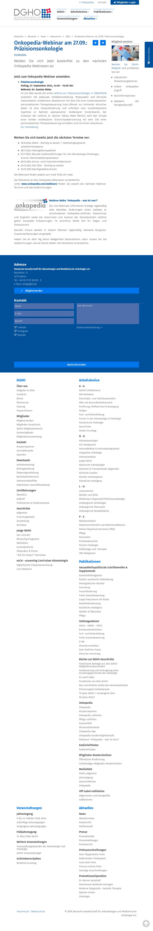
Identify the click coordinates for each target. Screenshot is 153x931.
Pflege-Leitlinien (88, 719)
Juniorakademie (25, 547)
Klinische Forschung (89, 653)
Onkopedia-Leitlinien (90, 715)
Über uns (22, 386)
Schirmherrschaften (29, 858)
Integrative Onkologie (90, 452)
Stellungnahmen (89, 621)
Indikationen (85, 799)
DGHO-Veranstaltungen (29, 853)
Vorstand (21, 394)
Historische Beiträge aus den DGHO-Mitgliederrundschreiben (98, 665)
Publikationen (103, 11)
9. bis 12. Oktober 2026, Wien (31, 818)
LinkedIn (20, 327)
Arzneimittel (85, 723)
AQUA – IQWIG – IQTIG (90, 625)
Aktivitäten (22, 543)
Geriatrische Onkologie (91, 422)
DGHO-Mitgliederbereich (30, 428)
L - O (82, 486)
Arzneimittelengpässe (90, 575)
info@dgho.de (29, 284)
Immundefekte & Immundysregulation (99, 448)
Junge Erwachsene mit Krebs (94, 599)
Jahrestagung (86, 777)
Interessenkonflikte (27, 480)
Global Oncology (87, 430)
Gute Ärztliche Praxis (90, 649)
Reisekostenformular (28, 476)
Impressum (23, 911)
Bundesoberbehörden (90, 629)
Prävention (85, 537)
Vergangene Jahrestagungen (31, 826)
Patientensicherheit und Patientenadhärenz (102, 525)
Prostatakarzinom (88, 541)
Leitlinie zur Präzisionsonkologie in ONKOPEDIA (80, 93)
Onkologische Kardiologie (92, 503)
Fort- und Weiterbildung (91, 414)
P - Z (81, 516)
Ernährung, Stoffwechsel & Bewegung (99, 406)
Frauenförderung (88, 591)
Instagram (21, 331)
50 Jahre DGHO (87, 697)
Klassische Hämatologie (92, 464)
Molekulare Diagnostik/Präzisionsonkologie (102, 499)
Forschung (84, 587)
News (82, 813)
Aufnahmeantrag (25, 464)
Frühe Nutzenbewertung (91, 595)
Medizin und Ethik (88, 495)
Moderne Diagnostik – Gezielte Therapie (100, 888)
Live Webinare (24, 569)
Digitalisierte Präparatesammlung (34, 565)
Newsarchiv (85, 822)
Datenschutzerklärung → (90, 327)
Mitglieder (23, 416)
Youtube (20, 335)
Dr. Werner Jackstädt (90, 880)
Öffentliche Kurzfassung (92, 759)
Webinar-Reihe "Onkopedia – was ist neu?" (73, 200)
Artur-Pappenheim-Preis (92, 854)
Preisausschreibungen (92, 850)
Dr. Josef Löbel (86, 677)
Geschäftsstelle (25, 450)
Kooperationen (24, 410)
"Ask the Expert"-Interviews (31, 555)
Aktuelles (90, 18)
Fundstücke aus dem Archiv (93, 681)
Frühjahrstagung (26, 831)
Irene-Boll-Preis (87, 862)
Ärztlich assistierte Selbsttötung (96, 579)
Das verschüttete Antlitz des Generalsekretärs (103, 685)
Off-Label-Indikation (91, 791)
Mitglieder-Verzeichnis (28, 424)
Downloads (23, 460)
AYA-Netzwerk (86, 394)
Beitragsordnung (25, 468)
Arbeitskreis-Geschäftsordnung (33, 485)
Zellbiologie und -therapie (93, 549)
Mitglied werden (31, 290)
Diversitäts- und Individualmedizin (97, 398)
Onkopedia (88, 2)
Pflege (82, 533)
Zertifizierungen (26, 490)
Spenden (21, 454)
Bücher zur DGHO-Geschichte (96, 659)
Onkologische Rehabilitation (94, 511)
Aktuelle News (86, 818)
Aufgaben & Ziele (26, 390)
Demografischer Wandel (91, 583)
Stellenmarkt (86, 826)
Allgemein (22, 512)
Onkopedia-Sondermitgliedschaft (96, 735)
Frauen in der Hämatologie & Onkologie (100, 418)
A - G (82, 386)
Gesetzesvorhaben (89, 645)
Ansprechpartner (25, 446)
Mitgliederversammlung (29, 436)
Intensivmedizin (87, 456)
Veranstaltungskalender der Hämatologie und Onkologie (41, 848)
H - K (82, 436)
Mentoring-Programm (28, 539)
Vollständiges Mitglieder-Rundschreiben (100, 763)
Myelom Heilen (87, 892)
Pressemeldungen (88, 840)
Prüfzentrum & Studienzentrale (33, 503)
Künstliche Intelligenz (90, 481)
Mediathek (85, 769)
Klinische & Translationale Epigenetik (99, 469)
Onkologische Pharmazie (92, 507)
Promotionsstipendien (92, 876)
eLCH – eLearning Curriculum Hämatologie (42, 560)
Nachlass (21, 525)
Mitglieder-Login (125, 2)
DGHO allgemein (88, 773)
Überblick (22, 494)
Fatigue (83, 410)
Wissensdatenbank (89, 727)
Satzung (21, 406)
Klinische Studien (88, 473)
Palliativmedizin (87, 521)
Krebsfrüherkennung (90, 603)
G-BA (81, 641)
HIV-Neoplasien (87, 444)
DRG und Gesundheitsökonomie (96, 402)
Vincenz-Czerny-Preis (90, 866)
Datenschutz (38, 911)
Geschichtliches (87, 781)
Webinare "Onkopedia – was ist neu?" (99, 739)
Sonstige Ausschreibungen (93, 870)
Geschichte (23, 508)
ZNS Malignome (87, 553)
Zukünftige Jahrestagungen (31, 822)
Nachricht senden (76, 364)
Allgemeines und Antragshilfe (94, 795)
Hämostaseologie (88, 440)
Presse (83, 831)
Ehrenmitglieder (25, 432)
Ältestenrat (22, 402)
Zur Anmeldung (29, 127)
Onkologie (84, 896)
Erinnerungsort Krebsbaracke (94, 689)
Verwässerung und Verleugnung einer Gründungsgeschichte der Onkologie (99, 672)
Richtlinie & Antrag (26, 863)
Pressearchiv (86, 844)
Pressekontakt (86, 836)
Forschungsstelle (26, 517)
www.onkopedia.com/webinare (39, 183)
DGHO (61, 11)
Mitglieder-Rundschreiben (95, 755)
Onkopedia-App (87, 731)
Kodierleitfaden (89, 745)
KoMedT (21, 499)
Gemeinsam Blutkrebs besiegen (96, 884)
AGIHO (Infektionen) (89, 390)
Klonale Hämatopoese (91, 477)
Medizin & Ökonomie (90, 611)
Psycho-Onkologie (88, 545)
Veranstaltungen (68, 18)
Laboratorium (86, 491)
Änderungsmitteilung (28, 472)
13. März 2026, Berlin (27, 836)
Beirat (20, 398)
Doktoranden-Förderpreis (92, 858)
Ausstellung (23, 521)
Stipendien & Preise (27, 551)
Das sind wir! (23, 535)
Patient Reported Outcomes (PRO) (97, 529)
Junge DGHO (24, 530)
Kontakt (102, 2)
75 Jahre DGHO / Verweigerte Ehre (97, 693)
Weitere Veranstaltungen (32, 842)
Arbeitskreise (80, 11)
